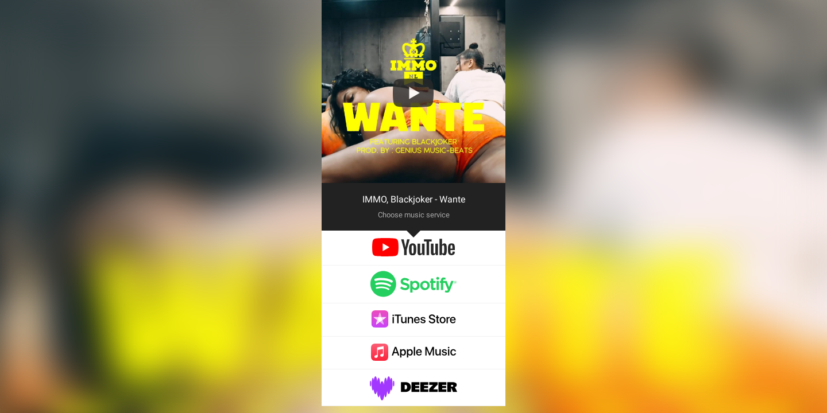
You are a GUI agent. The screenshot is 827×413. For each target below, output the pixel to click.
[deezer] (413, 394)
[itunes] (413, 324)
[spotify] (413, 292)
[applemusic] (413, 358)
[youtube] (413, 253)
